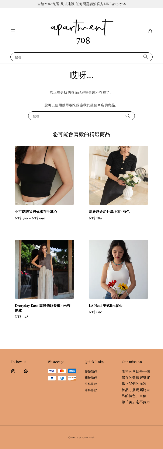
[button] (12, 31)
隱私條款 (91, 390)
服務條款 (91, 384)
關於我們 (91, 378)
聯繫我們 (91, 371)
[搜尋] (145, 57)
